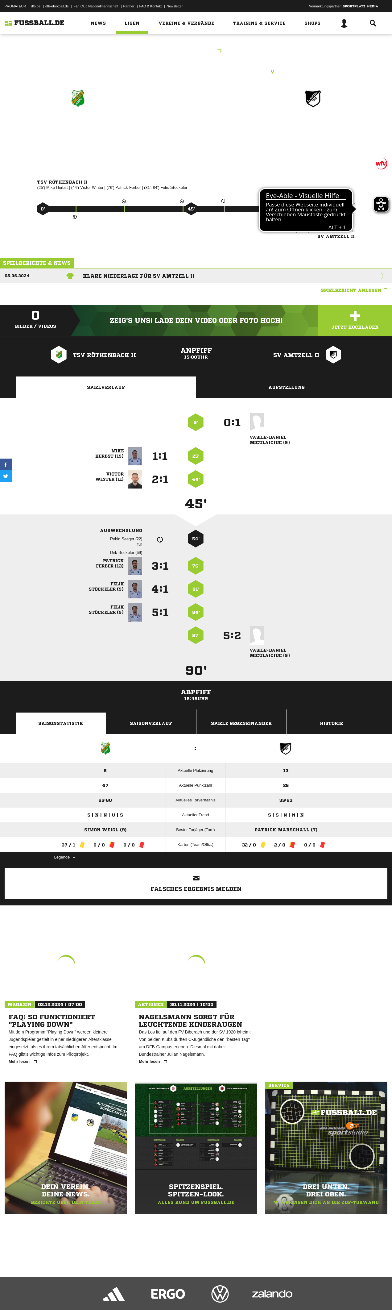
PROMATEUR (15, 6)
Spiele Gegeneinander (241, 723)
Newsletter (175, 6)
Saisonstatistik (60, 723)
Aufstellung (286, 387)
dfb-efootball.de (57, 6)
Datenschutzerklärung (43, 1295)
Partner (128, 6)
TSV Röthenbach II (77, 125)
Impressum (13, 1295)
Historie (331, 723)
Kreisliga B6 (196, 51)
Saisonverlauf (151, 723)
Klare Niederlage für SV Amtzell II (139, 275)
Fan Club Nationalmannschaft (96, 6)
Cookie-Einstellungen (185, 1295)
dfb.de (35, 6)
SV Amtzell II (313, 125)
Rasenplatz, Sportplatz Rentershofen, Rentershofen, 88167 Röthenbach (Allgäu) (196, 71)
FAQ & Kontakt (150, 6)
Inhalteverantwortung (147, 1295)
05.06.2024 (17, 276)
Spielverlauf (106, 387)
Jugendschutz (115, 1295)
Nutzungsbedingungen (82, 1295)
